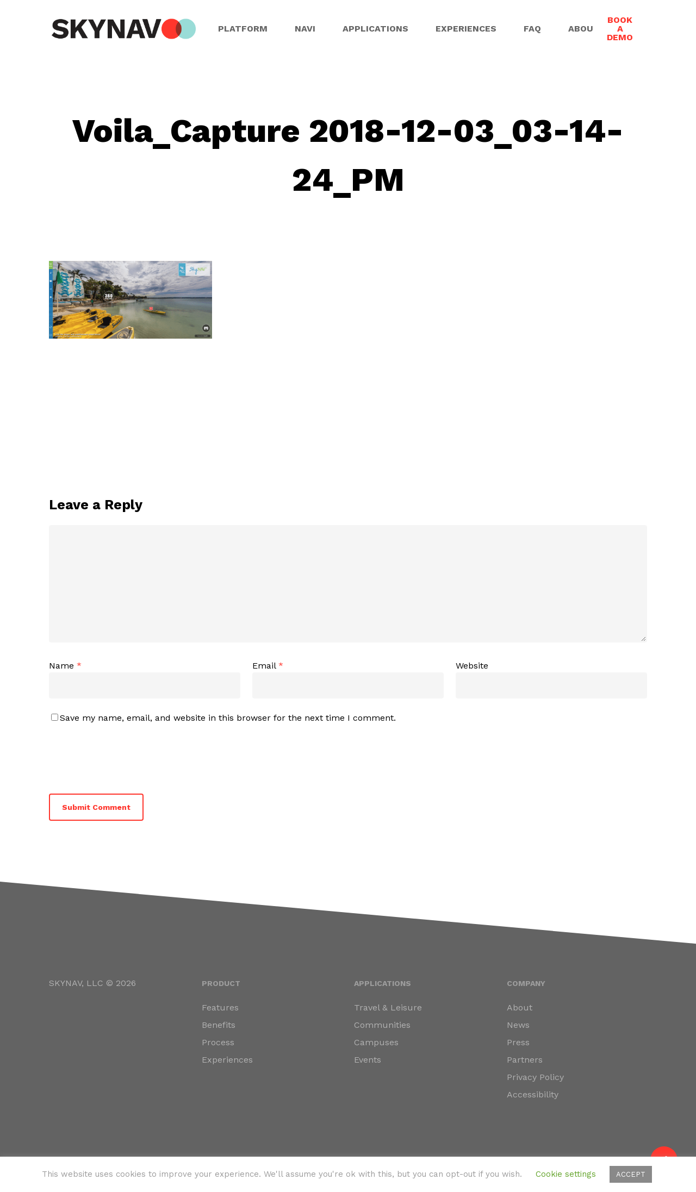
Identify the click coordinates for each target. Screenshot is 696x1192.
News (518, 1025)
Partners (525, 1059)
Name (65, 665)
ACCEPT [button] (630, 1174)
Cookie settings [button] (566, 1174)
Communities (382, 1025)
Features (220, 1007)
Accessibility (532, 1094)
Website (472, 665)
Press (518, 1042)
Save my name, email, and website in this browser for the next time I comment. (228, 718)
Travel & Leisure (388, 1007)
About (519, 1007)
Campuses (376, 1042)
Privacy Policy (535, 1077)
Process (218, 1042)
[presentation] (123, 757)
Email (267, 665)
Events (367, 1059)
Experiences (227, 1059)
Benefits (218, 1025)
